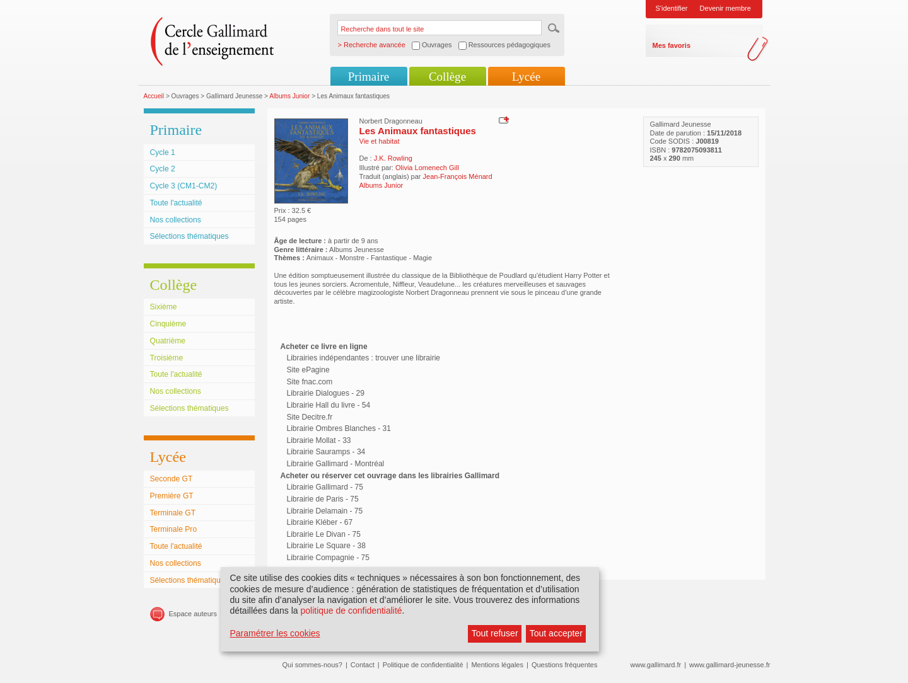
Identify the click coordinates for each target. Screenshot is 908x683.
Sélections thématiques (189, 236)
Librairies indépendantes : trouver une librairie (363, 357)
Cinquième (168, 323)
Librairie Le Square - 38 (326, 545)
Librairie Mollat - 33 (319, 440)
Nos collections (175, 219)
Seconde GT (171, 478)
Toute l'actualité (176, 202)
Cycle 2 (162, 168)
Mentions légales (497, 665)
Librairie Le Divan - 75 (324, 534)
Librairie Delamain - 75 (325, 511)
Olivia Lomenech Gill (427, 167)
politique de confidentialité (351, 611)
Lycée (526, 76)
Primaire (368, 76)
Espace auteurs (193, 613)
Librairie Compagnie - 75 (328, 557)
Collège (447, 76)
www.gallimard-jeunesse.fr (729, 665)
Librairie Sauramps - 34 (326, 451)
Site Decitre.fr (310, 417)
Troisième (166, 357)
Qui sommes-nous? (312, 665)
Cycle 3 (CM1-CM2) (184, 185)
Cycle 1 (162, 152)
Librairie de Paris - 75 (323, 499)
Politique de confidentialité (423, 665)
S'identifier (672, 8)
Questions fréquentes (565, 665)
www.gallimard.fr (656, 665)
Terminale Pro (173, 529)
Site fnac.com (310, 381)
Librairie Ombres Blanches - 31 (339, 428)
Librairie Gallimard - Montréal (336, 463)
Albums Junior (289, 96)
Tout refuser (495, 633)
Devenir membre (725, 8)
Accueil (154, 96)
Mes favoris (672, 45)
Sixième (163, 306)
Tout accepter (556, 633)
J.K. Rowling (393, 158)
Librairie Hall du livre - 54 (329, 405)
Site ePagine (308, 369)
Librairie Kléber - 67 (320, 522)
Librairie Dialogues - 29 (325, 393)
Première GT (172, 495)
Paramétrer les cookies (275, 633)
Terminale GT (173, 512)
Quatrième (167, 340)
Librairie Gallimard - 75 (325, 487)
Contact (363, 665)
